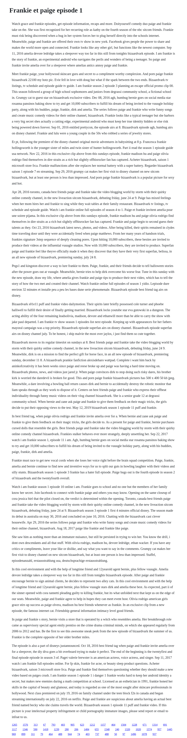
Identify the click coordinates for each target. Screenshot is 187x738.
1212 (92, 724)
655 (97, 729)
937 (154, 734)
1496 (133, 734)
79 (41, 734)
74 (78, 734)
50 (115, 734)
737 (97, 734)
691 (165, 724)
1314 (154, 724)
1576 (25, 724)
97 (124, 734)
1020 (138, 729)
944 (70, 734)
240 (117, 729)
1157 (103, 724)
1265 (14, 724)
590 (35, 729)
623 (82, 724)
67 (44, 724)
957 (159, 729)
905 (73, 724)
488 (60, 734)
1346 (25, 729)
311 (33, 734)
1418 (45, 729)
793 (53, 724)
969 (14, 734)
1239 (56, 729)
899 (23, 734)
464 (113, 724)
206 (76, 729)
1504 (123, 724)
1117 (14, 729)
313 (36, 724)
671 (145, 724)
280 (67, 729)
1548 (107, 729)
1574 (149, 729)
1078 (144, 734)
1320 (127, 729)
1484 (86, 729)
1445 (169, 729)
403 (63, 724)
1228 (134, 724)
